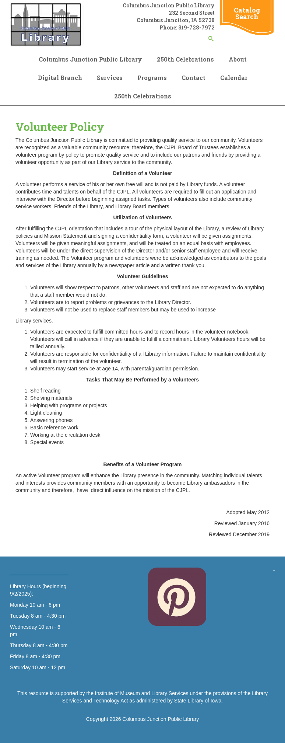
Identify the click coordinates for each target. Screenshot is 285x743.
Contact (193, 77)
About (238, 59)
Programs (152, 77)
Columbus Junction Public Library (90, 59)
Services (110, 77)
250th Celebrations (185, 59)
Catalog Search (247, 13)
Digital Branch (60, 77)
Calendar (233, 77)
